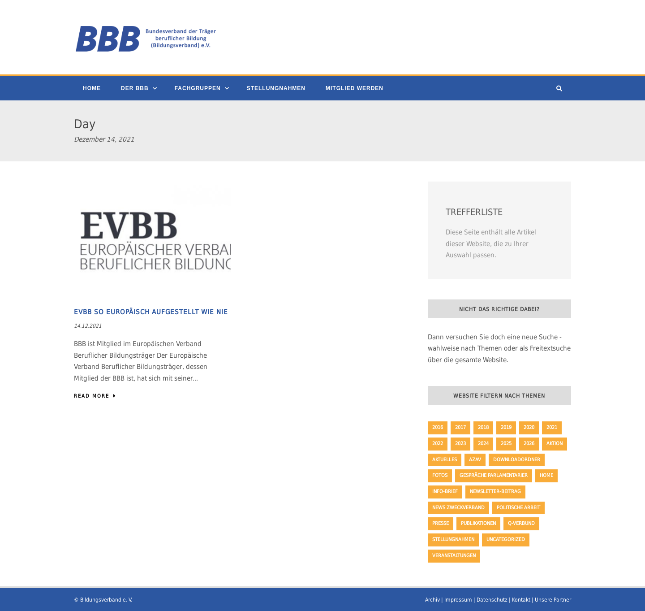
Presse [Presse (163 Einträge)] (440, 523)
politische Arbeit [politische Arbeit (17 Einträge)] (518, 508)
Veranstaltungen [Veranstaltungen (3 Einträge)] (454, 556)
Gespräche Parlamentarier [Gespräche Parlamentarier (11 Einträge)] (494, 475)
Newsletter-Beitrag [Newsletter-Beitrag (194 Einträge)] (495, 491)
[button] (19, 591)
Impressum (458, 600)
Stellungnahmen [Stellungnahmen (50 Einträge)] (453, 539)
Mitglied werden (354, 88)
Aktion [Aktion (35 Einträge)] (554, 443)
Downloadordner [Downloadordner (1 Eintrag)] (516, 460)
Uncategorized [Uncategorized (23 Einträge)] (505, 539)
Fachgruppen (198, 88)
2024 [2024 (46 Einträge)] (483, 443)
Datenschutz (492, 600)
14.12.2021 (88, 326)
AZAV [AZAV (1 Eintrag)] (475, 460)
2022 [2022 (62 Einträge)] (437, 443)
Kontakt (521, 600)
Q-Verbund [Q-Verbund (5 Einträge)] (521, 523)
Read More (95, 396)
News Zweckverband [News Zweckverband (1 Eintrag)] (458, 508)
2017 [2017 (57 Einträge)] (460, 427)
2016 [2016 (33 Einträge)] (437, 427)
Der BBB (135, 88)
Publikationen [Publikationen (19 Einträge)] (478, 523)
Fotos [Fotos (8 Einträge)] (439, 475)
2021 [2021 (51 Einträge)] (551, 427)
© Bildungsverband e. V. (103, 600)
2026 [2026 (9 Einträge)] (529, 443)
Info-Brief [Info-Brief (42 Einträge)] (445, 491)
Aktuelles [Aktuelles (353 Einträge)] (444, 460)
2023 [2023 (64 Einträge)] (460, 443)
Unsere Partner (553, 600)
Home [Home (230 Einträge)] (546, 475)
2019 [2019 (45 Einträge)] (506, 427)
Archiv (432, 600)
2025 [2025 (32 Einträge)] (506, 443)
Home (92, 88)
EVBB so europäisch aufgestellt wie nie (151, 312)
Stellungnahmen (276, 88)
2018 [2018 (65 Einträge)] (483, 427)
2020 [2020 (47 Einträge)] (529, 427)
